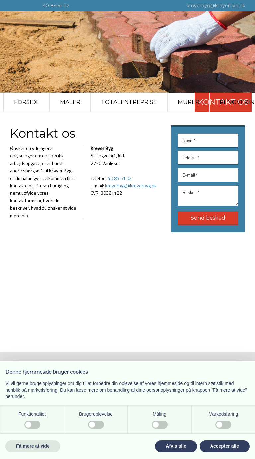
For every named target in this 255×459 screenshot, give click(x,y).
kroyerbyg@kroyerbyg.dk (216, 6)
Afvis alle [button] (176, 446)
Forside (27, 102)
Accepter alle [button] (224, 446)
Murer (188, 102)
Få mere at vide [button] (33, 446)
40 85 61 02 (56, 6)
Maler (70, 102)
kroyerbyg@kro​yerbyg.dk (131, 185)
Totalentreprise (129, 102)
